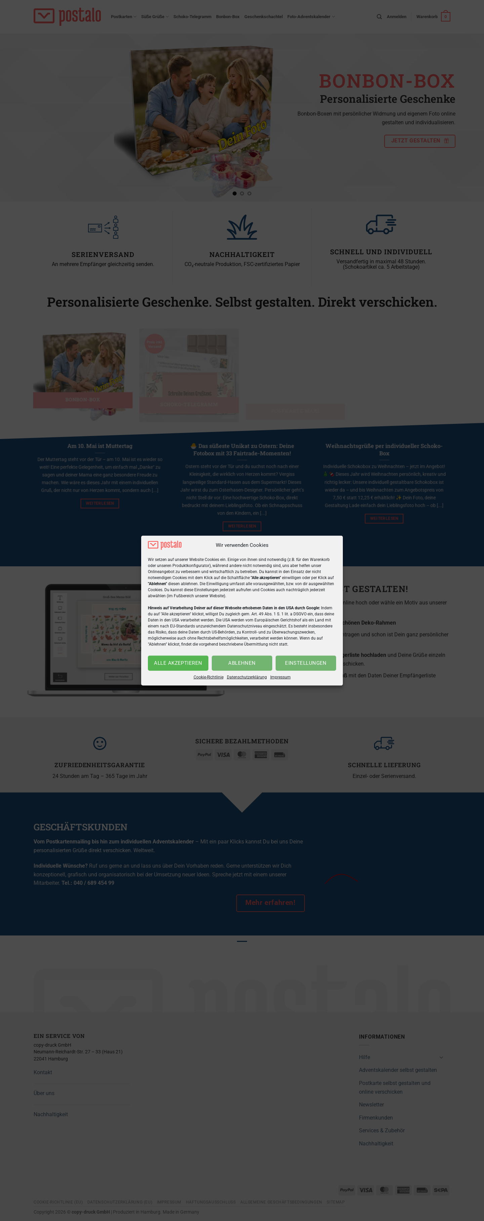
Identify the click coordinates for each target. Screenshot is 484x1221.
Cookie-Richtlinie (209, 677)
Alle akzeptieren (178, 663)
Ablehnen (242, 663)
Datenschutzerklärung (247, 677)
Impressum (280, 677)
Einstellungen (306, 663)
